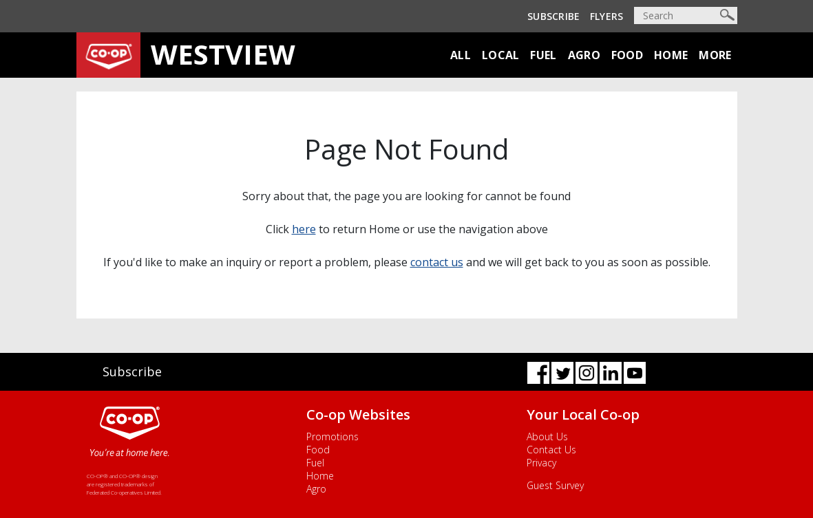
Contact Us (551, 449)
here (304, 229)
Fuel (543, 55)
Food (627, 55)
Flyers (607, 16)
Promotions (332, 436)
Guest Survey (555, 485)
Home (671, 55)
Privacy (541, 462)
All (460, 55)
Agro (584, 55)
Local (501, 55)
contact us (436, 262)
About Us (547, 436)
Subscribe (553, 16)
